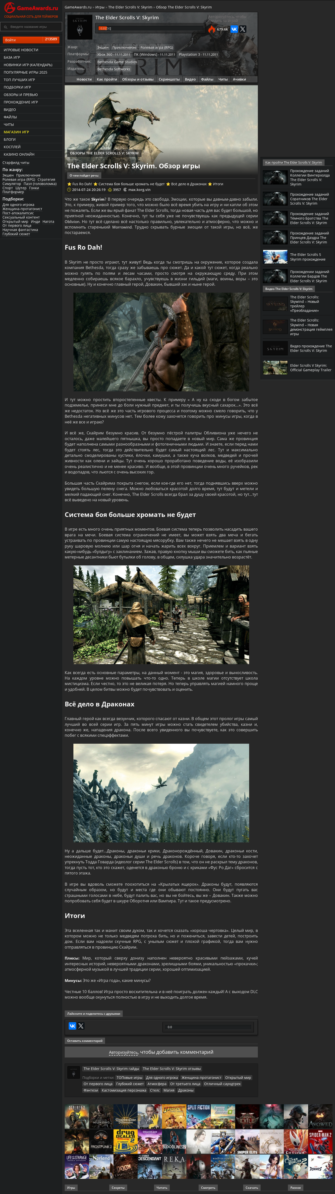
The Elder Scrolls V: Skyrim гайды (108, 1067)
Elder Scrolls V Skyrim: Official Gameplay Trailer (309, 377)
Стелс (131, 1088)
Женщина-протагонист (22, 208)
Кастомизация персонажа (104, 1088)
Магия (145, 1088)
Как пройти (107, 77)
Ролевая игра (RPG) (18, 179)
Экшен (8, 175)
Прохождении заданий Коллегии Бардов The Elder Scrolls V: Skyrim (308, 289)
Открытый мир (15, 221)
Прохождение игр (21, 102)
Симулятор (11, 183)
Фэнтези (236, 1082)
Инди (35, 221)
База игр (12, 57)
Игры (100, 7)
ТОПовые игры (128, 1075)
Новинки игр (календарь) (28, 64)
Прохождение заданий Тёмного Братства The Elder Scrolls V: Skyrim (307, 223)
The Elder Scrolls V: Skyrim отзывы (161, 1067)
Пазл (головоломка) (40, 183)
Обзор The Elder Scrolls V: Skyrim (184, 7)
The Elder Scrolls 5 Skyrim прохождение (309, 268)
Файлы (10, 117)
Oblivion (72, 220)
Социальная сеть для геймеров (31, 9)
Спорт (7, 187)
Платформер (13, 191)
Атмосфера (151, 1082)
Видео (10, 109)
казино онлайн (19, 154)
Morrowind (122, 225)
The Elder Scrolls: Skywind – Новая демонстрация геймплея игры (305, 336)
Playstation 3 (184, 54)
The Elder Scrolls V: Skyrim (130, 7)
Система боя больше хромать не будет (132, 182)
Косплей (12, 146)
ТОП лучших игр (19, 79)
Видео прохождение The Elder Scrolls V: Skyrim (309, 357)
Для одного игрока (18, 204)
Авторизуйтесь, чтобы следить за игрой (227, 18)
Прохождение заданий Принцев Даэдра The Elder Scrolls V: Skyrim (307, 246)
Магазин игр (16, 132)
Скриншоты (169, 77)
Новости (84, 77)
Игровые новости (21, 49)
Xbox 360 (104, 54)
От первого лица (16, 225)
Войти (31, 40)
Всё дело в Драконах (189, 182)
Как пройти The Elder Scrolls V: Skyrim (292, 162)
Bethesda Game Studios (115, 61)
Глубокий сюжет (16, 233)
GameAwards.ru (78, 7)
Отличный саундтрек (210, 1082)
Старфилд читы (15, 162)
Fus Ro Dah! (82, 182)
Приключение (28, 175)
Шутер (21, 187)
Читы (9, 124)
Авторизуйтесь (123, 1050)
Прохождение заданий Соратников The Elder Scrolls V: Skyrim (310, 200)
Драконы (160, 1088)
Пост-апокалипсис (18, 213)
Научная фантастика (20, 229)
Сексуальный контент (21, 217)
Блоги (10, 139)
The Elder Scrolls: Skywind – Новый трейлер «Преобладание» (306, 313)
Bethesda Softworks (112, 67)
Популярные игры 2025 (25, 72)
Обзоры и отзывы (138, 77)
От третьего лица (177, 1082)
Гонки (34, 187)
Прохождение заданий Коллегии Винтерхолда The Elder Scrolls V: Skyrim (309, 177)
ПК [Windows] (143, 54)
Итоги (218, 182)
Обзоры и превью (21, 94)
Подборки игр (17, 87)
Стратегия (46, 179)
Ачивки (239, 77)
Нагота (48, 221)
